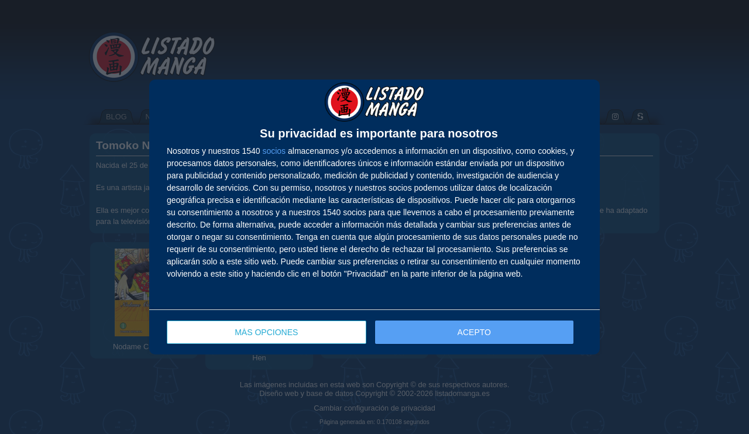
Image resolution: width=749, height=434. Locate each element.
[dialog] (374, 217)
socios (274, 151)
